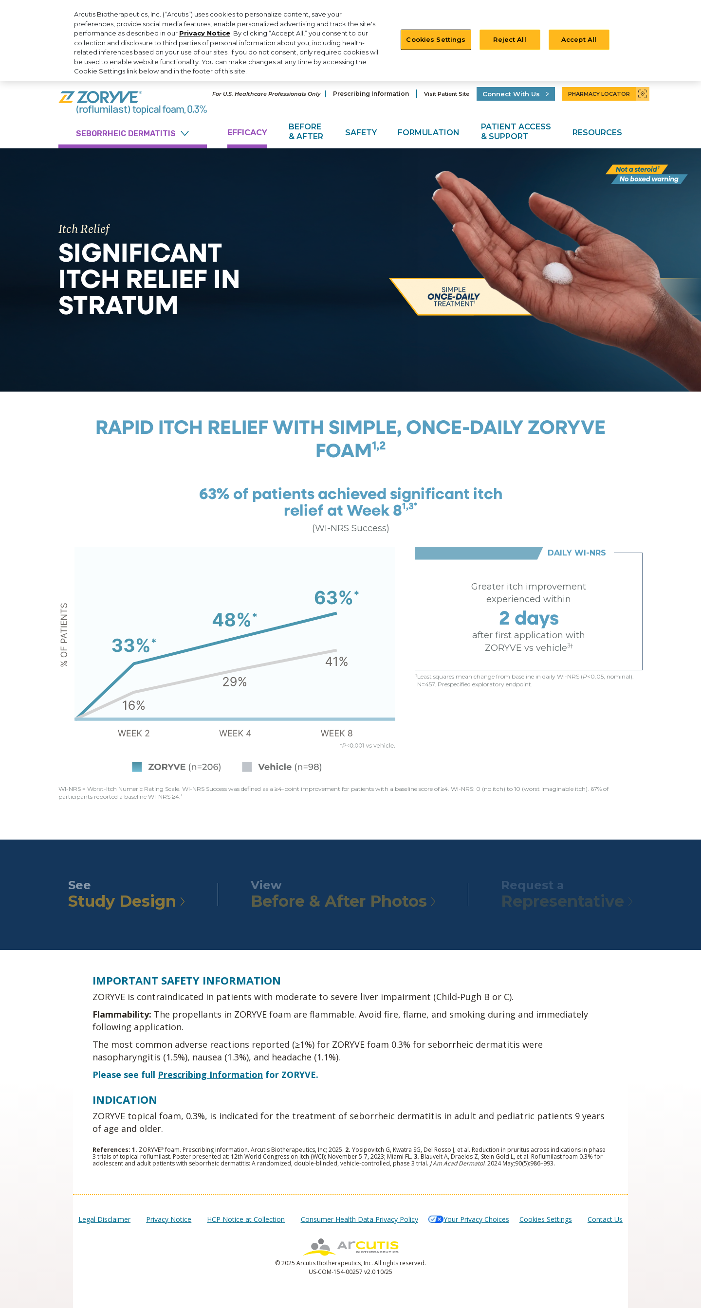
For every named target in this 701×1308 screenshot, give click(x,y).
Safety (361, 132)
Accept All (578, 39)
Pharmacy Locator (605, 94)
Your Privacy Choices (476, 1219)
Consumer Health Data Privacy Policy (359, 1219)
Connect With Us (518, 94)
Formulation (429, 132)
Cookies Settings (435, 39)
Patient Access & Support (516, 131)
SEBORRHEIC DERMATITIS (132, 133)
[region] (350, 40)
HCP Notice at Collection (246, 1219)
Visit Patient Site (446, 93)
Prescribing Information (371, 93)
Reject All (509, 39)
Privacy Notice (204, 33)
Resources (597, 132)
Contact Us (605, 1219)
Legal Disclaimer (104, 1219)
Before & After (306, 131)
